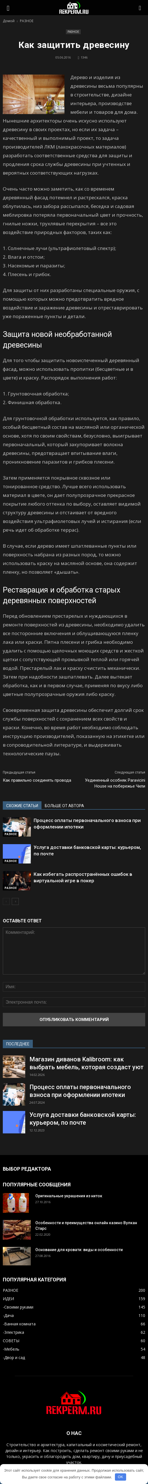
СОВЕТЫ (11, 1340)
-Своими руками (18, 1307)
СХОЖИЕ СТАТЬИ (22, 806)
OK (120, 1477)
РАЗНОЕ (73, 32)
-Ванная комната (19, 1323)
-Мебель (11, 1349)
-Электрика (13, 1332)
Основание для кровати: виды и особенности (79, 1249)
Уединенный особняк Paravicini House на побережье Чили (115, 783)
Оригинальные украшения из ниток (68, 1196)
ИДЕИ (8, 1298)
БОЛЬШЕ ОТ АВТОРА (64, 806)
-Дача (8, 1315)
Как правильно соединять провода (37, 780)
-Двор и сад (14, 1357)
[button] (140, 7)
